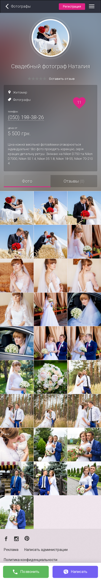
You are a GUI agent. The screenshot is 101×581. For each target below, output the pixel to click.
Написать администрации (46, 550)
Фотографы (22, 100)
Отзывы (74, 181)
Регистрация (72, 6)
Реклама (11, 550)
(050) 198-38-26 (26, 117)
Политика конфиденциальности (30, 560)
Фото (27, 181)
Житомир (20, 92)
